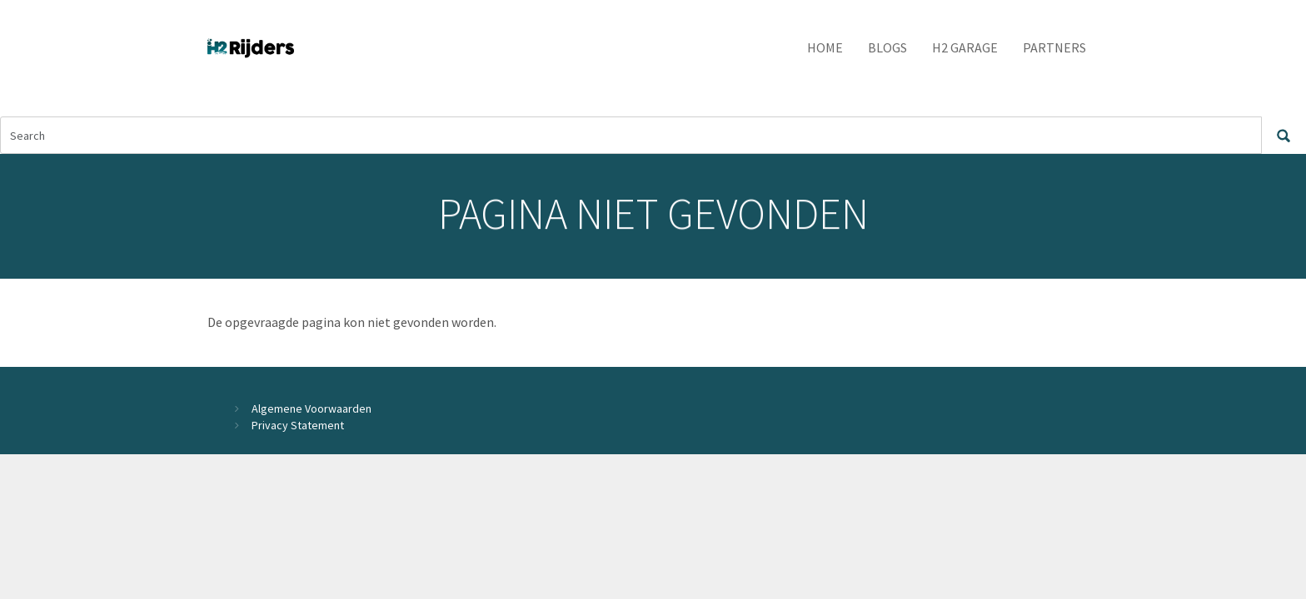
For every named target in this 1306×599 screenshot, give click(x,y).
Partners (1054, 47)
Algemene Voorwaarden (311, 408)
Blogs (887, 47)
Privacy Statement (298, 425)
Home (825, 47)
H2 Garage (965, 47)
